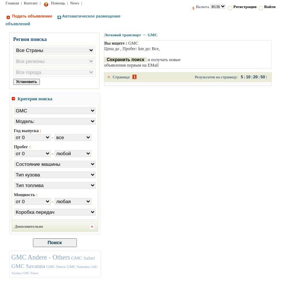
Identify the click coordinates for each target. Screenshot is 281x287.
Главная (12, 3)
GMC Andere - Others (40, 257)
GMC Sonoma (78, 266)
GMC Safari (83, 258)
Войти (267, 6)
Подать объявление (29, 16)
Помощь (54, 3)
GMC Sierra (55, 266)
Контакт (31, 3)
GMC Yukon (30, 273)
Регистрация (242, 6)
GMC (152, 35)
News (74, 3)
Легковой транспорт (122, 35)
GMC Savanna (28, 266)
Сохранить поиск (125, 59)
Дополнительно (29, 226)
